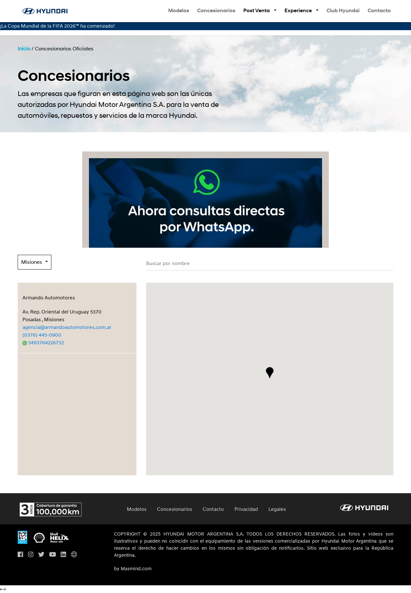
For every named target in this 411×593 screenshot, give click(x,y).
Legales (277, 509)
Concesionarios (216, 10)
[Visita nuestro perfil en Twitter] (41, 555)
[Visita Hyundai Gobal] (74, 555)
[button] (270, 373)
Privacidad (246, 509)
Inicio (24, 49)
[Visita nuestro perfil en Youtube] (52, 555)
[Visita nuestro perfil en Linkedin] (63, 555)
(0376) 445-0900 (41, 335)
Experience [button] (298, 10)
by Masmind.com (133, 569)
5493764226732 (43, 342)
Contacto (379, 10)
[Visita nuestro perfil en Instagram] (30, 555)
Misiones (31, 262)
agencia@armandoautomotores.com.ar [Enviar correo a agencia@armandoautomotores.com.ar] (66, 327)
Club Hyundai (343, 10)
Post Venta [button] (257, 10)
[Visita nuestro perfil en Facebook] (20, 555)
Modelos (178, 10)
